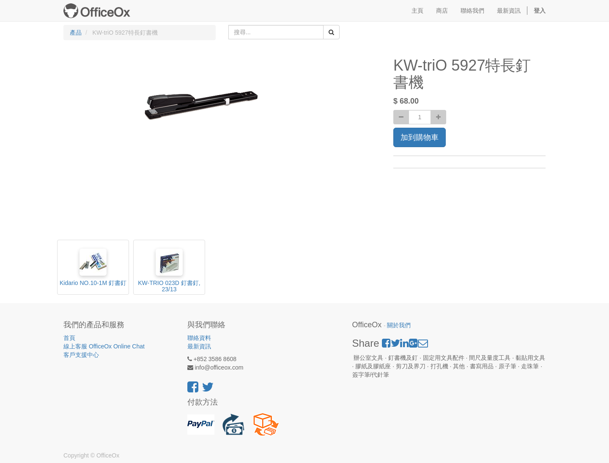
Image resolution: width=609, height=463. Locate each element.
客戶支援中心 (81, 354)
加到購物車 (420, 137)
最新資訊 (199, 346)
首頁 (69, 337)
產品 (76, 32)
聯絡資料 (199, 337)
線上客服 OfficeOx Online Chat (104, 346)
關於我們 (399, 325)
